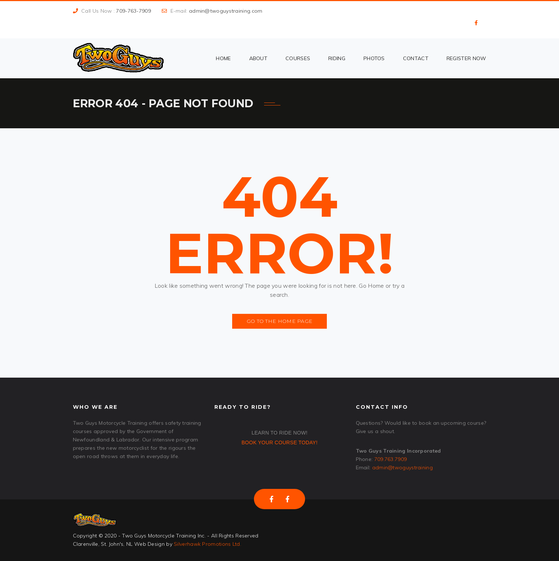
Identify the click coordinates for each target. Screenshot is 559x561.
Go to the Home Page (280, 321)
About (258, 58)
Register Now (466, 58)
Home (223, 58)
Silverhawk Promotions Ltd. (207, 544)
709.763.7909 (390, 459)
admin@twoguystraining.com (226, 11)
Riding (336, 58)
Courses (297, 58)
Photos (374, 58)
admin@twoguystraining (402, 467)
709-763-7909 (133, 11)
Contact (415, 58)
